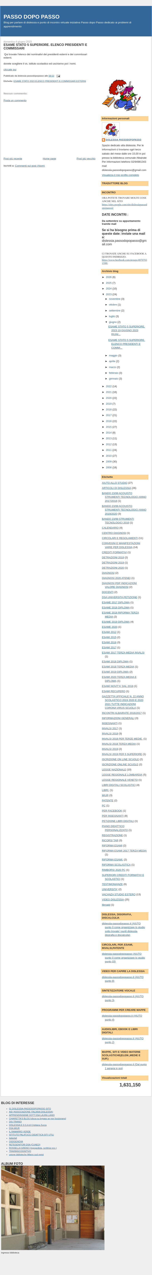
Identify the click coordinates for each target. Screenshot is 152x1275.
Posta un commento (15, 100)
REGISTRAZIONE (112, 835)
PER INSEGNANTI (113, 815)
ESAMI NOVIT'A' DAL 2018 (117, 686)
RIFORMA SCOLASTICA (116, 864)
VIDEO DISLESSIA (113, 899)
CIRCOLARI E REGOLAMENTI (120, 538)
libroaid (106, 904)
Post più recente (13, 158)
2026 (109, 277)
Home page (49, 158)
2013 (109, 438)
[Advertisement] (33, 129)
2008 (109, 467)
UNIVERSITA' (110, 889)
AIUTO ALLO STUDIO (114, 482)
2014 (109, 432)
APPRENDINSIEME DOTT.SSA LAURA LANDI (32, 1115)
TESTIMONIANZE (112, 884)
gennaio (114, 378)
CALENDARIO (110, 527)
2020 (109, 398)
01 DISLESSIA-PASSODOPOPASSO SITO (30, 1108)
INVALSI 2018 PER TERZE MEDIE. (122, 738)
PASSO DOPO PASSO (32, 17)
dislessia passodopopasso (123, 140)
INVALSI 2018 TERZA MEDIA (119, 743)
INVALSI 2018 (110, 733)
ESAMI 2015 (109, 637)
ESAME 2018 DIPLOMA (116, 607)
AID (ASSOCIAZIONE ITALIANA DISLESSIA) (31, 1112)
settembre (115, 310)
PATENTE (107, 800)
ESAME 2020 (109, 626)
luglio (112, 316)
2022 (109, 386)
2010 (109, 455)
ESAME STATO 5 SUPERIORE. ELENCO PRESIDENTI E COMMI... (126, 344)
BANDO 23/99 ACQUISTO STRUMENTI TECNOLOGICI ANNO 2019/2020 (124, 510)
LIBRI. (105, 790)
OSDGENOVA (16, 1141)
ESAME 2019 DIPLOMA (116, 621)
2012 (109, 444)
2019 (109, 403)
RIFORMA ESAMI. (112, 859)
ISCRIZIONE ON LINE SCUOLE (120, 759)
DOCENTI (108, 592)
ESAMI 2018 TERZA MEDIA (118, 666)
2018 (109, 409)
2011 (109, 450)
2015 (109, 426)
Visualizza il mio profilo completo (120, 175)
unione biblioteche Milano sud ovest (26, 1154)
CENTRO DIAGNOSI (114, 532)
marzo (113, 367)
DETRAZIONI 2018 (113, 557)
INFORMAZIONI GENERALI (118, 718)
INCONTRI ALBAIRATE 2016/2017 (122, 712)
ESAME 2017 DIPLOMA (116, 602)
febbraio (114, 372)
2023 (109, 294)
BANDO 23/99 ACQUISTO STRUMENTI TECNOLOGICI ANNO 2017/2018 (124, 497)
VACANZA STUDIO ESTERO (119, 894)
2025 (109, 282)
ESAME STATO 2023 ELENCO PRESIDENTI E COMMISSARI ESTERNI (49, 81)
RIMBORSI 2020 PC (113, 869)
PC (103, 805)
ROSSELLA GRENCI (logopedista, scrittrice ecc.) (33, 1148)
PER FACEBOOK (112, 810)
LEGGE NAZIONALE (114, 769)
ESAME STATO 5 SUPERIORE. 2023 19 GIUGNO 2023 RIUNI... (126, 330)
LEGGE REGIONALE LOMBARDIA (122, 774)
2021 (109, 392)
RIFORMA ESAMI (112, 845)
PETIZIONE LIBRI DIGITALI (118, 821)
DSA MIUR (14, 1128)
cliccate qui (10, 69)
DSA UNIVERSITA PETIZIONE (119, 597)
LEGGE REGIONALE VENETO (120, 779)
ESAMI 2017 (109, 647)
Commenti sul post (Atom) (30, 165)
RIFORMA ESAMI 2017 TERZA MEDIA (124, 850)
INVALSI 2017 (110, 728)
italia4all (13, 1138)
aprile (112, 361)
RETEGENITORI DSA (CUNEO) (24, 1144)
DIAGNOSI (108, 572)
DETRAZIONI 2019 (113, 562)
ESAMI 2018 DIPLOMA (115, 661)
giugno (113, 322)
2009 (109, 461)
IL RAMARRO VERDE (20, 1131)
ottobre (113, 304)
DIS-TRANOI (15, 1121)
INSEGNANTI (110, 723)
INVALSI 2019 (110, 749)
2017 (109, 415)
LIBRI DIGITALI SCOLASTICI (119, 785)
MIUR (105, 795)
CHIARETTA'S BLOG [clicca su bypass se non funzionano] (37, 1118)
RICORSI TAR (110, 840)
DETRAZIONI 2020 (113, 567)
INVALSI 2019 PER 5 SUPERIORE (122, 754)
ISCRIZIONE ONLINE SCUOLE (120, 764)
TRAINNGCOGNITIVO (20, 1151)
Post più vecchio (86, 158)
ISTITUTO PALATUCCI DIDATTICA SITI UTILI (31, 1135)
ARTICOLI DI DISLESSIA (116, 488)
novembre (115, 298)
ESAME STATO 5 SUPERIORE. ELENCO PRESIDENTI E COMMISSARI (45, 46)
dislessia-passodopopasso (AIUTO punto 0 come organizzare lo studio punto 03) (123, 957)
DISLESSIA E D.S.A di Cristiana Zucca (28, 1125)
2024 (109, 288)
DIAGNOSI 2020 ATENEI (116, 578)
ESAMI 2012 (109, 632)
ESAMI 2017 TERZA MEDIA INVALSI (123, 652)
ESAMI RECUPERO (113, 691)
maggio (113, 355)
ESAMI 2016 (109, 642)
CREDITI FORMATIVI (114, 552)
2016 (109, 421)
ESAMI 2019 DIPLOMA (115, 671)
